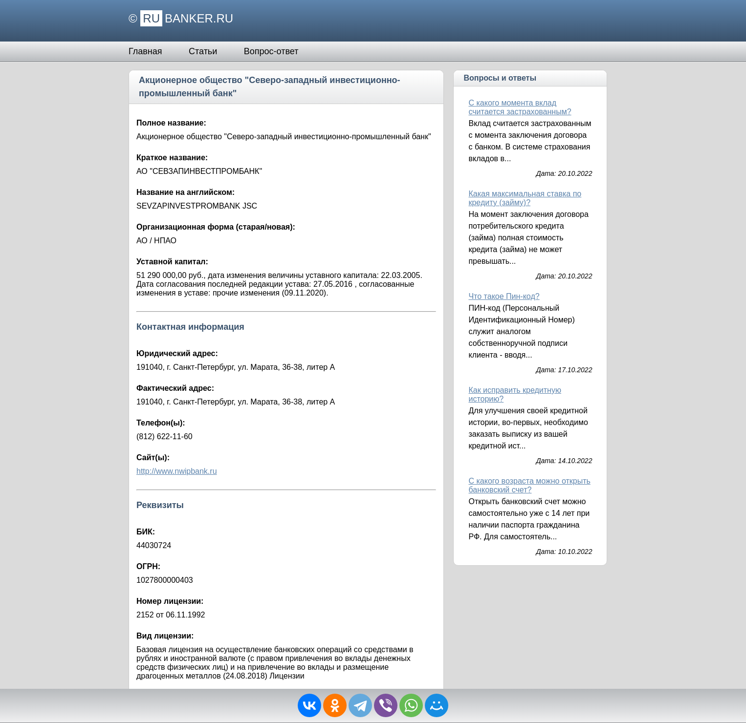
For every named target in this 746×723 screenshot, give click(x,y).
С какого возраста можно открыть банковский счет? (529, 485)
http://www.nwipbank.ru (176, 471)
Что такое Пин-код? (503, 296)
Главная (145, 51)
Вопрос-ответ (271, 51)
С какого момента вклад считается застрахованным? (519, 107)
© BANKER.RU (181, 18)
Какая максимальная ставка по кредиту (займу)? (524, 198)
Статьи (203, 51)
